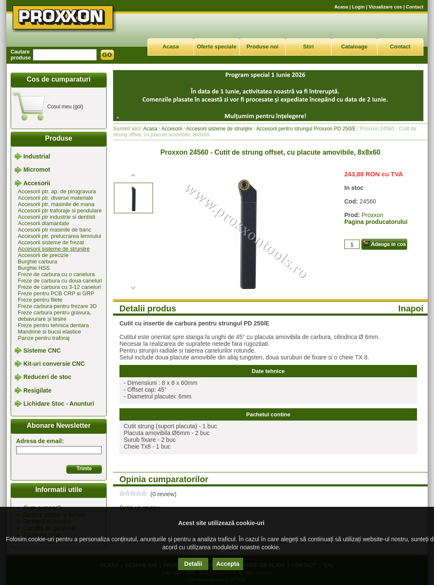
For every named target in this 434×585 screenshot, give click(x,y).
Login (358, 6)
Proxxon (372, 215)
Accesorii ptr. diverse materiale (55, 198)
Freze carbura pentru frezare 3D (57, 306)
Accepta (227, 563)
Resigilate (37, 390)
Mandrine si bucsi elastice (49, 331)
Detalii (193, 563)
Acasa (341, 6)
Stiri (308, 46)
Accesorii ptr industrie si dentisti (56, 217)
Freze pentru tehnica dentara (53, 325)
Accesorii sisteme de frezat (51, 242)
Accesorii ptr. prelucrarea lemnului (59, 236)
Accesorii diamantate (43, 223)
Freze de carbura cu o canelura (56, 274)
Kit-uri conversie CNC (54, 363)
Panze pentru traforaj (43, 338)
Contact (414, 6)
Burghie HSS (34, 268)
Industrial (36, 156)
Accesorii (36, 183)
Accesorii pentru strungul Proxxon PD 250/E (306, 129)
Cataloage (354, 46)
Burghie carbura (37, 261)
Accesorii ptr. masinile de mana (56, 204)
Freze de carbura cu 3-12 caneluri (59, 287)
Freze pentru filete (40, 300)
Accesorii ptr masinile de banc (54, 229)
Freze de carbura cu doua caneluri (60, 280)
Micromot (36, 170)
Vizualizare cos (385, 6)
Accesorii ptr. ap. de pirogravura (57, 191)
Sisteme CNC (42, 350)
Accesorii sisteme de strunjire (54, 249)
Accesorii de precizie (43, 255)
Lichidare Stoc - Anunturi (58, 403)
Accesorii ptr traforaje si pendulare (60, 210)
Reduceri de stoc (47, 377)
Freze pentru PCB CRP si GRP (56, 293)
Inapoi (410, 308)
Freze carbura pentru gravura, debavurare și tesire (54, 315)
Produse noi (262, 46)
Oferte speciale (216, 46)
